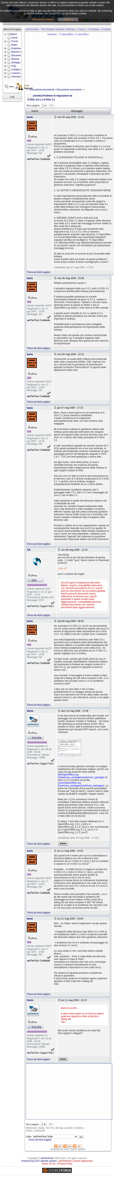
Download (16, 48)
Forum (14, 41)
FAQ (13, 66)
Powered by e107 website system (39, 1161)
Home (14, 37)
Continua (68, 19)
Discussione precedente (42, 89)
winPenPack (47, 1158)
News (14, 44)
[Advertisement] (69, 60)
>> (51, 105)
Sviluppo (15, 62)
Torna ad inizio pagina (38, 272)
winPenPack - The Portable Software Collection (51, 29)
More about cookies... (43, 19)
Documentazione (20, 55)
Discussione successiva (69, 89)
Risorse (15, 59)
